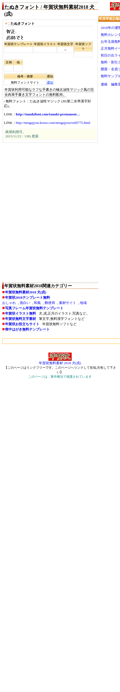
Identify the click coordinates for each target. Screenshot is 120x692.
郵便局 (50, 303)
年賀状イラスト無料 (20, 313)
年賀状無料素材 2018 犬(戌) (60, 363)
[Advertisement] (60, 212)
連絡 (104, 84)
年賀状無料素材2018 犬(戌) (25, 292)
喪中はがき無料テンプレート (27, 329)
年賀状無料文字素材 (20, 319)
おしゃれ (9, 303)
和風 (37, 303)
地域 (83, 303)
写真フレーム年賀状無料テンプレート (34, 308)
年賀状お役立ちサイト (22, 324)
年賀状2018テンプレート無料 (27, 297)
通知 (50, 82)
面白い (25, 303)
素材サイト (67, 303)
